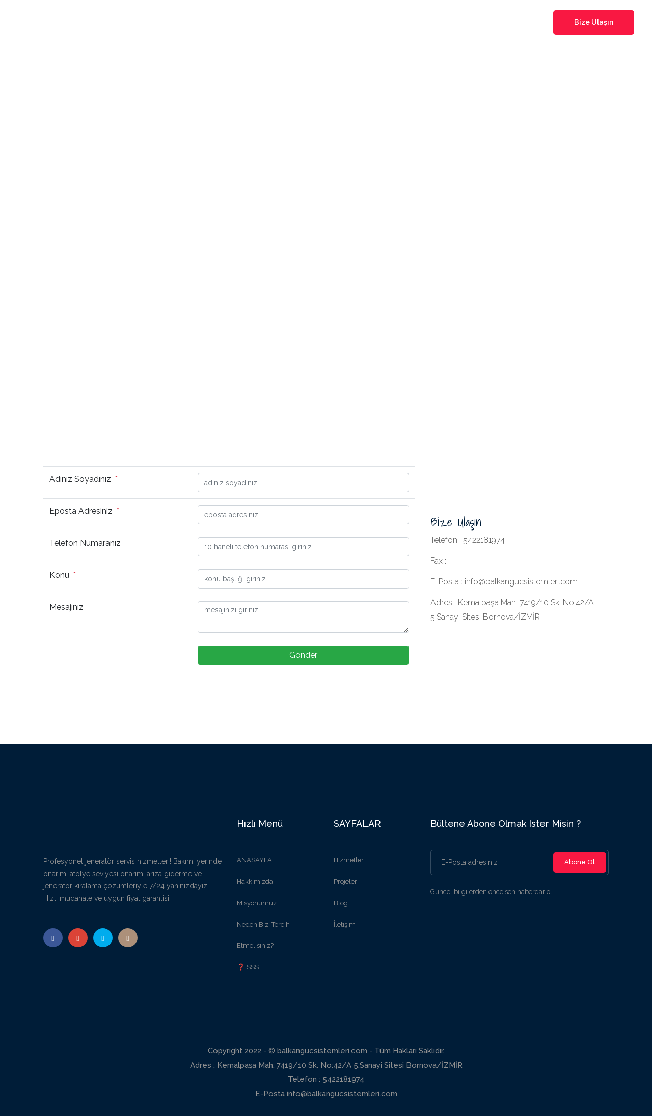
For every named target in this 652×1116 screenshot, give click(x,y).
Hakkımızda (255, 881)
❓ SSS (248, 967)
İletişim (345, 924)
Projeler (345, 881)
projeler (363, 22)
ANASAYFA (254, 860)
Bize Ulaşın (593, 22)
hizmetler (319, 22)
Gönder (303, 655)
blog (399, 22)
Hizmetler (349, 860)
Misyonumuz (257, 903)
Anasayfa (223, 22)
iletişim (432, 22)
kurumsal (270, 22)
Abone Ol (579, 862)
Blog (341, 903)
